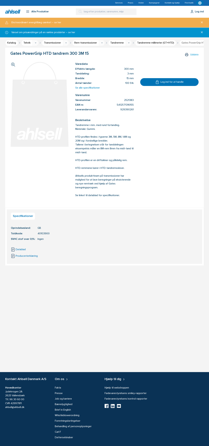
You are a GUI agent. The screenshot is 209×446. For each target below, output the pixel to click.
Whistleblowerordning (67, 415)
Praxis (130, 3)
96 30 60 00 (16, 399)
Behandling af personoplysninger (73, 426)
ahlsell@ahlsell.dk (14, 407)
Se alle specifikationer (87, 88)
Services (119, 3)
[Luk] (200, 22)
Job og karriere (63, 399)
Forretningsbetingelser (67, 421)
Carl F (58, 432)
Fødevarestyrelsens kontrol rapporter (126, 399)
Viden (141, 3)
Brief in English (63, 410)
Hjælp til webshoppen (117, 388)
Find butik (189, 3)
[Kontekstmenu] (200, 3)
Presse (59, 393)
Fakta (58, 388)
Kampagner (154, 3)
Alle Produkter (40, 12)
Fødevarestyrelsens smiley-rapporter (126, 393)
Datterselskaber (64, 437)
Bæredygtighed (63, 404)
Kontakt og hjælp (172, 3)
